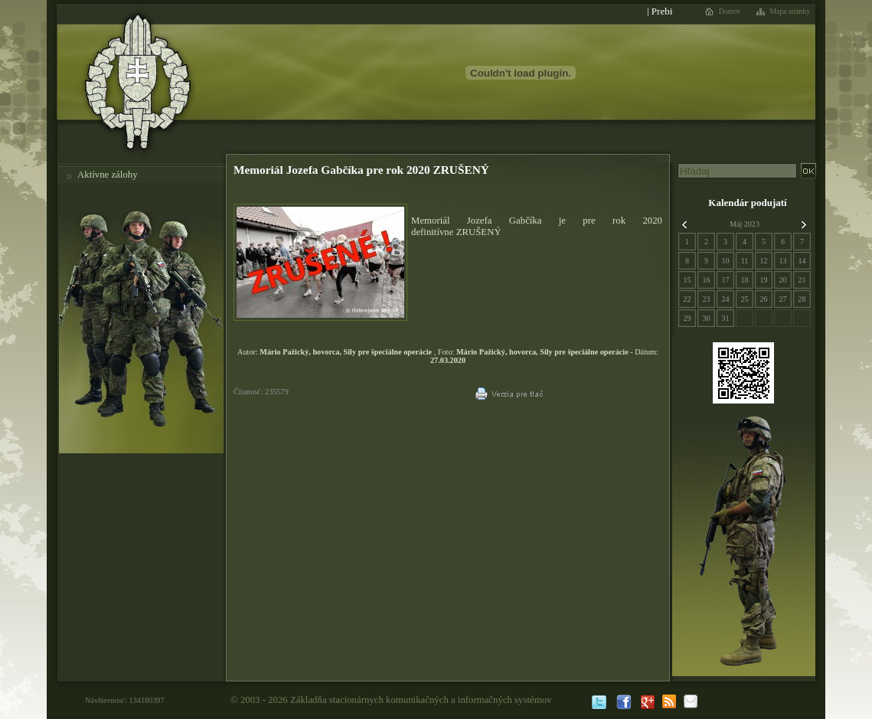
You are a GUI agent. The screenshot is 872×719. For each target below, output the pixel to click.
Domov (730, 11)
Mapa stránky (790, 11)
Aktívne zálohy (107, 174)
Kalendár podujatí (747, 202)
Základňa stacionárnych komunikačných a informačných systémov (421, 699)
